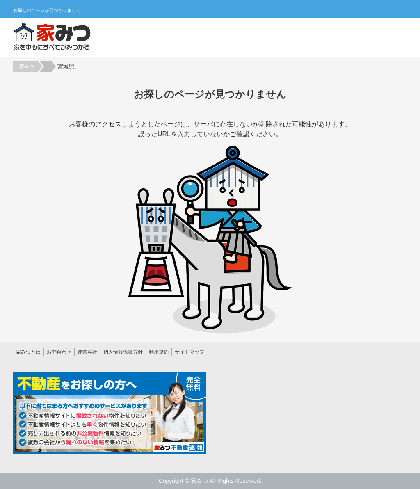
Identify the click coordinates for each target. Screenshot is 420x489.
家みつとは (28, 352)
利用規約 (159, 352)
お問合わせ (59, 352)
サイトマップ (189, 352)
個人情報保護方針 (123, 352)
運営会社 (87, 352)
